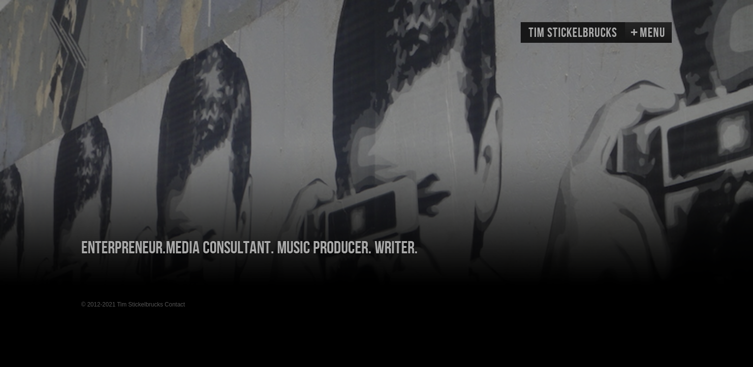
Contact (175, 304)
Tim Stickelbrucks (573, 33)
